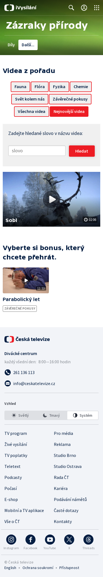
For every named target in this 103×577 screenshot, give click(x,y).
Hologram (67, 44)
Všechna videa (31, 111)
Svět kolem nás (29, 99)
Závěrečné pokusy (70, 99)
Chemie (81, 86)
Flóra (40, 86)
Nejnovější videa (69, 111)
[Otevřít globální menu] (96, 7)
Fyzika (59, 86)
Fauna (20, 86)
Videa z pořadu (36, 44)
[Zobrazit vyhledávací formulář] (71, 7)
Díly (11, 44)
